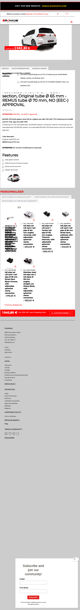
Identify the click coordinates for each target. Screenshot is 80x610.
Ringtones (8, 408)
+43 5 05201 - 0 (11, 340)
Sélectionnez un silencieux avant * (16, 197)
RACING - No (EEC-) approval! (19, 114)
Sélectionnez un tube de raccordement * (19, 201)
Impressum (8, 365)
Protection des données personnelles (16, 375)
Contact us (8, 357)
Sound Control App (11, 396)
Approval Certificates (11, 403)
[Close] (76, 559)
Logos (6, 393)
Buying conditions (10, 372)
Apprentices (8, 352)
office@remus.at (10, 342)
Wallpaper (8, 406)
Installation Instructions (12, 401)
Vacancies (8, 350)
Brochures (8, 398)
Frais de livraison (10, 377)
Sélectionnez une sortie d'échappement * (52, 197)
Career (7, 347)
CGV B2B (7, 370)
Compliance (8, 380)
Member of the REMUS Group (37, 14)
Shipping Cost (40, 312)
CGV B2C (7, 368)
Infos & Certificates (10, 416)
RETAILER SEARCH (12, 420)
